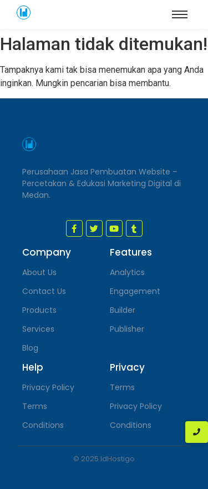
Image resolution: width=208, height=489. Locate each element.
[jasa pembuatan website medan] (24, 12)
